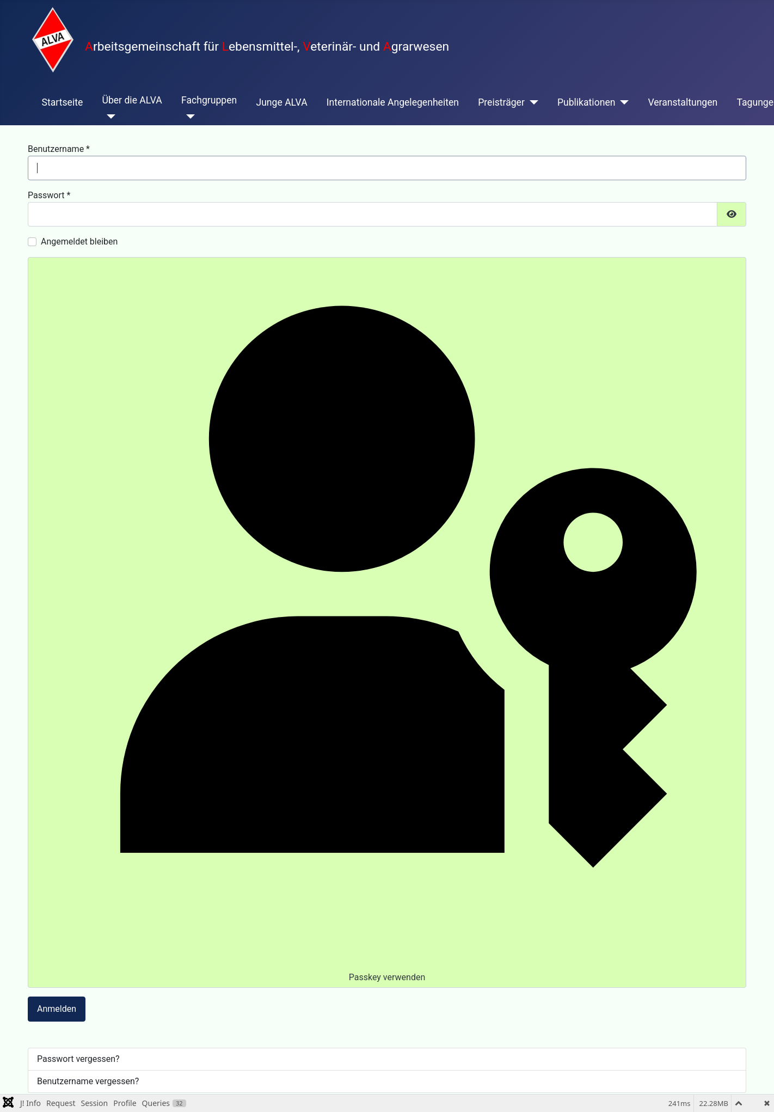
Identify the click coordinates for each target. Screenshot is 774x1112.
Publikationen (586, 102)
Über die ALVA (132, 100)
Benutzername (59, 149)
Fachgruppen (209, 100)
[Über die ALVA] (108, 116)
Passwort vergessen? (78, 1059)
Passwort (49, 195)
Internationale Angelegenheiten (393, 102)
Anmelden (56, 1009)
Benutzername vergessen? (88, 1081)
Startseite (62, 102)
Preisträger (501, 102)
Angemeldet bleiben (79, 241)
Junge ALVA (281, 102)
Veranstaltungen (682, 102)
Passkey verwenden (386, 621)
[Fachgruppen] (188, 116)
